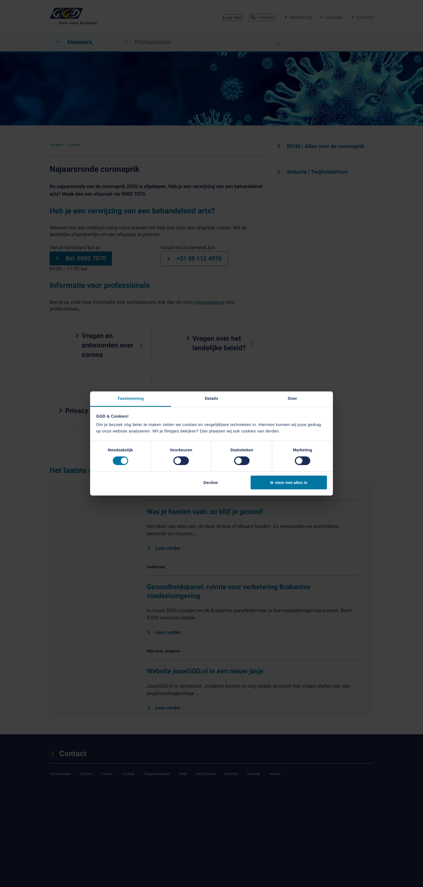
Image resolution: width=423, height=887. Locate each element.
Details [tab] (211, 398)
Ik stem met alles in (289, 482)
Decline (210, 482)
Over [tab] (292, 398)
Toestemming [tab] (130, 398)
